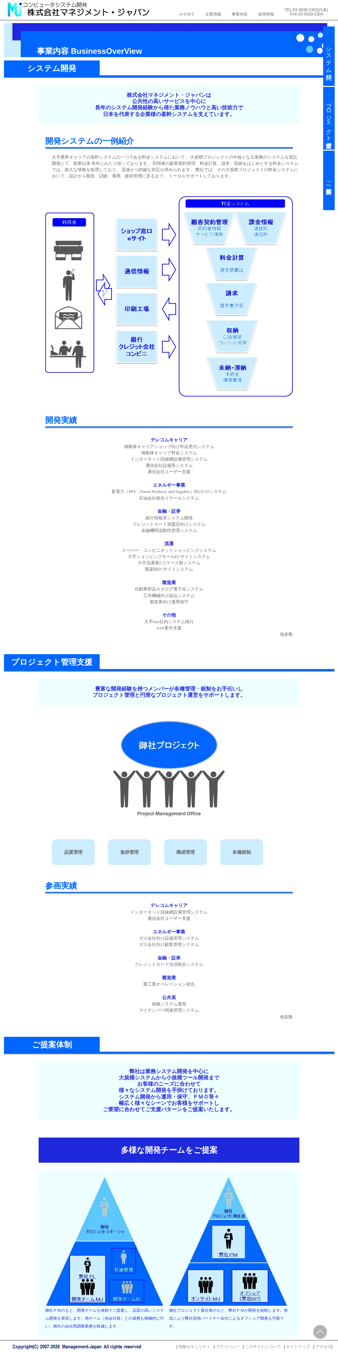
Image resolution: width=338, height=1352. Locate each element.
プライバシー (228, 1346)
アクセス (323, 1346)
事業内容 (240, 14)
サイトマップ (298, 1346)
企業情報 (213, 14)
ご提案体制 (328, 180)
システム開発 (328, 56)
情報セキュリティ (194, 1346)
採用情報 (266, 14)
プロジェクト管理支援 (328, 118)
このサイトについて (263, 1346)
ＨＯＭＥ (187, 14)
